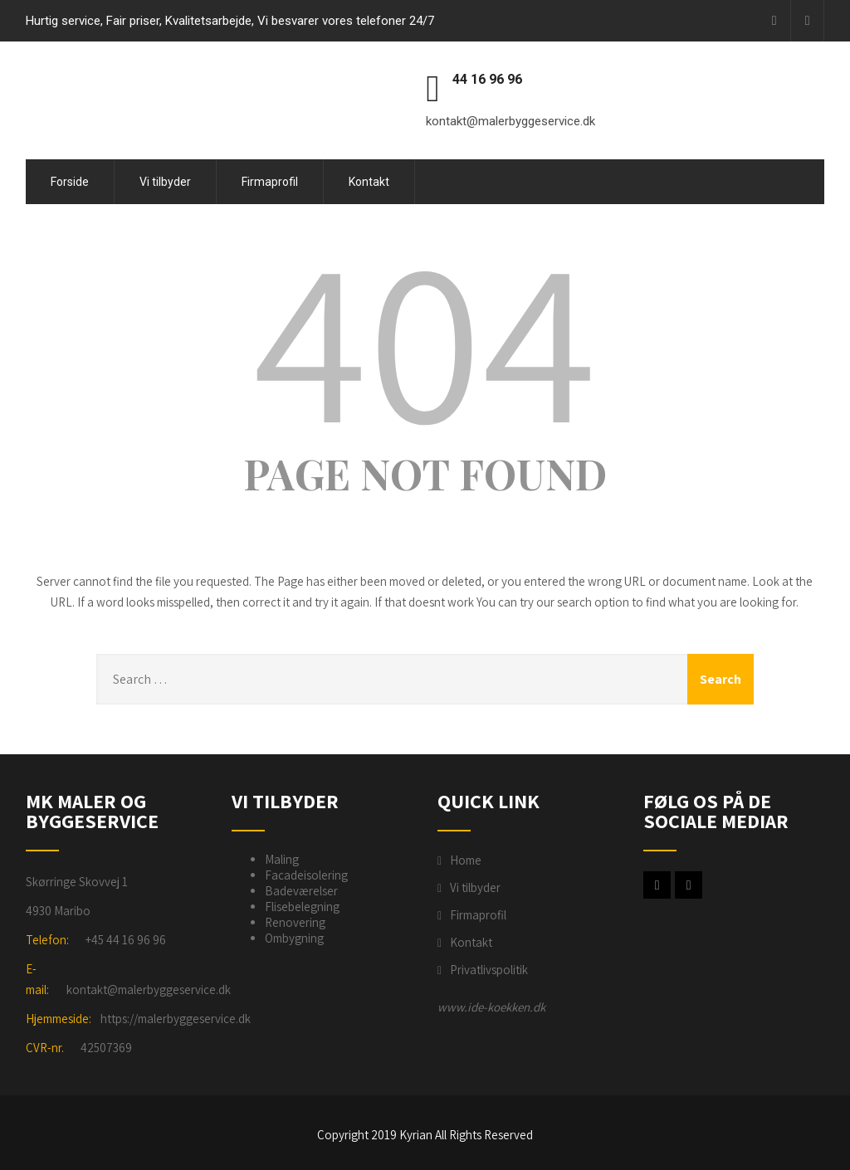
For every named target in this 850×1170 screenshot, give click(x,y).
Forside (70, 181)
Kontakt (369, 181)
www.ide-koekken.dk (491, 1007)
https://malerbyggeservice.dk (175, 1018)
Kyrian (415, 1135)
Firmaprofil (270, 181)
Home (465, 860)
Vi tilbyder (165, 181)
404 (425, 337)
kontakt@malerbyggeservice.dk (148, 989)
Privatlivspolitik (489, 969)
